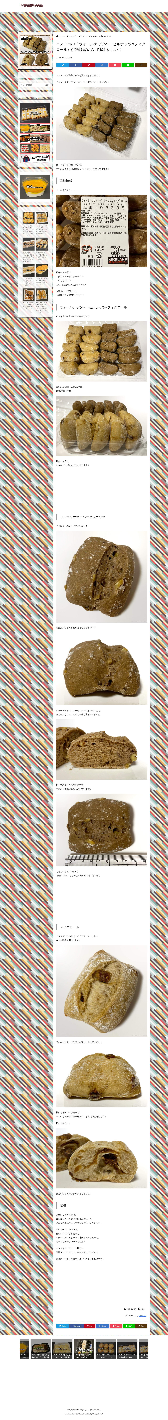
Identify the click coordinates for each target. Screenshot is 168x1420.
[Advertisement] (84, 20)
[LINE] (128, 65)
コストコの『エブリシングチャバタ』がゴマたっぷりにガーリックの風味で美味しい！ (41, 229)
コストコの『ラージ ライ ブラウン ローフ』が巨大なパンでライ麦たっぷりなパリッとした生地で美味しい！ (28, 256)
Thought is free (97, 1414)
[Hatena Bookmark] (101, 65)
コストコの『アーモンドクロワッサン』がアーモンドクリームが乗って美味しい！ (41, 255)
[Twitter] (62, 65)
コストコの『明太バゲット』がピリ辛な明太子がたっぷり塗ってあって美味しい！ (28, 282)
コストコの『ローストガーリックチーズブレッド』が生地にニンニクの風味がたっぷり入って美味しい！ (41, 307)
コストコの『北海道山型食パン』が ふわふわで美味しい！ (41, 281)
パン (143, 1309)
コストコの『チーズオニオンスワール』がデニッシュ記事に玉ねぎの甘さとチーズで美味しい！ (28, 230)
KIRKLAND (108, 36)
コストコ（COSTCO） (89, 36)
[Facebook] (75, 65)
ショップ (72, 36)
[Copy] (141, 65)
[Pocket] (115, 65)
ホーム (61, 36)
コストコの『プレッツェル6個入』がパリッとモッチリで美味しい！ (28, 305)
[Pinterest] (88, 65)
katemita (142, 1315)
